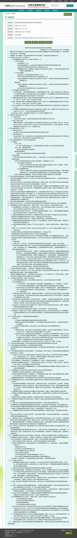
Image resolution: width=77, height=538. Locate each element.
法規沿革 (42, 42)
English (71, 1)
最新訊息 (21, 10)
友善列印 (68, 14)
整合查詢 (70, 5)
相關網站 (55, 10)
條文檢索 (35, 42)
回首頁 (66, 1)
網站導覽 (53, 1)
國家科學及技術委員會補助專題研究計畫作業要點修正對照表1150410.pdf (34, 38)
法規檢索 (38, 10)
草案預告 (47, 10)
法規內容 (27, 42)
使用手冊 (59, 1)
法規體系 (30, 10)
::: (47, 1)
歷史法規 (49, 42)
